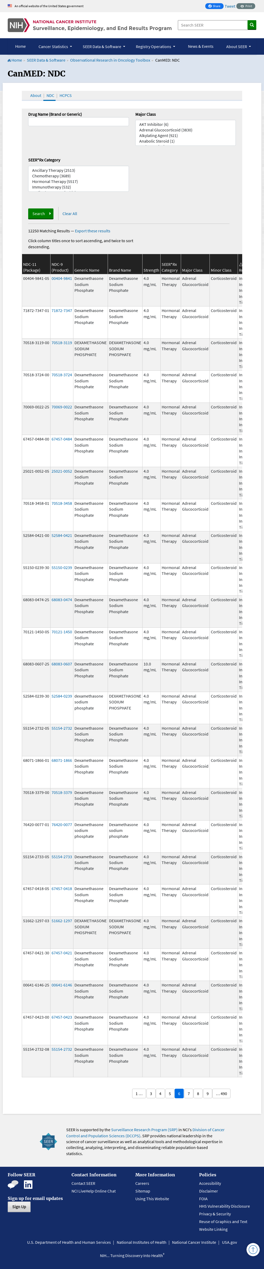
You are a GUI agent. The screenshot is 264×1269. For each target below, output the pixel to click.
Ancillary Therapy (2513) (78, 170)
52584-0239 (62, 696)
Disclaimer (208, 1191)
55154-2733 (62, 856)
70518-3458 (62, 503)
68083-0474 (62, 599)
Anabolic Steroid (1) (186, 141)
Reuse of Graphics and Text (223, 1221)
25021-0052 (62, 471)
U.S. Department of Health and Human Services (69, 1242)
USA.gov (229, 1242)
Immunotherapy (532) (78, 187)
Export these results (92, 230)
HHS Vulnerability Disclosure (224, 1206)
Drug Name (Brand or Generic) (55, 114)
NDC (50, 95)
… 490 (221, 1093)
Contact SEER (83, 1183)
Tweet (230, 6)
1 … (139, 1093)
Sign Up (19, 1206)
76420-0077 (62, 824)
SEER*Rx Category (44, 160)
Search (38, 213)
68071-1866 (62, 760)
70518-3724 (62, 374)
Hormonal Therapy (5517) (78, 181)
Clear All (69, 213)
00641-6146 (62, 985)
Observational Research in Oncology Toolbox (110, 60)
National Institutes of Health (141, 1242)
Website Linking (213, 1229)
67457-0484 (62, 439)
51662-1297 (62, 920)
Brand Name (120, 270)
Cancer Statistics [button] (54, 46)
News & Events (200, 46)
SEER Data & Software (46, 60)
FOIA (203, 1198)
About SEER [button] (237, 46)
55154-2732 (62, 728)
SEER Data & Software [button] (102, 46)
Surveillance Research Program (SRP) (144, 1129)
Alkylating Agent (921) (186, 135)
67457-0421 (62, 952)
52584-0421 (62, 535)
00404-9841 (62, 278)
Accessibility (210, 1183)
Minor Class (221, 270)
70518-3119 (62, 342)
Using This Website (152, 1198)
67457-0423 (62, 1017)
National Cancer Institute (194, 1242)
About (35, 95)
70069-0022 (62, 406)
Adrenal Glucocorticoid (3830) (186, 130)
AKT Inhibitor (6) (186, 124)
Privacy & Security (215, 1213)
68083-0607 (62, 663)
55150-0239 (62, 567)
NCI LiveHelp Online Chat (94, 1191)
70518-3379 (62, 792)
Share (216, 6)
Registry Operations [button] (154, 46)
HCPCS (66, 95)
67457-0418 (62, 888)
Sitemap (142, 1191)
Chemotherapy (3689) (78, 176)
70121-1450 (62, 631)
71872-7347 (62, 310)
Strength (151, 270)
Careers (142, 1183)
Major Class (145, 114)
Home (20, 46)
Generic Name (86, 270)
